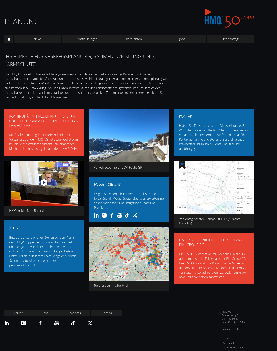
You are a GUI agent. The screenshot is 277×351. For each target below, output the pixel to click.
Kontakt (18, 313)
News (37, 39)
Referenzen (134, 39)
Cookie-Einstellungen (233, 347)
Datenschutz (228, 342)
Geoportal (106, 313)
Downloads (74, 313)
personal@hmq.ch (21, 265)
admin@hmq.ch (230, 329)
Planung (22, 21)
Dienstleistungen (85, 39)
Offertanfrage (230, 39)
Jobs (182, 39)
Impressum (228, 338)
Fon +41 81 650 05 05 (233, 322)
